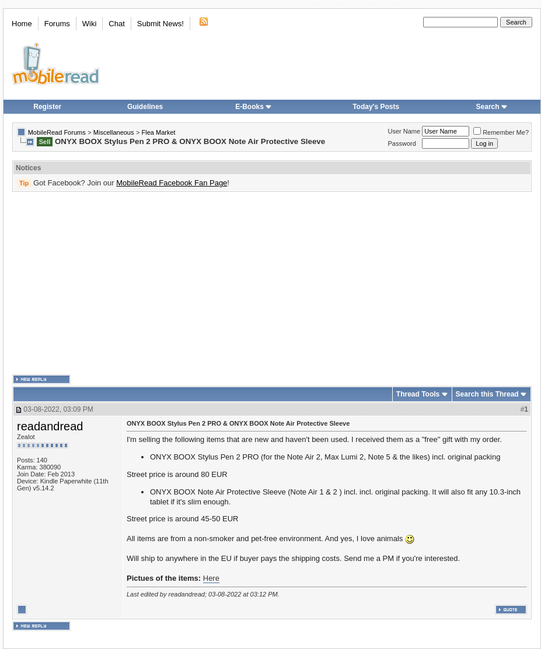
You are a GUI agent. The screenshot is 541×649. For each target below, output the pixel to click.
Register (47, 107)
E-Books (253, 107)
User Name (404, 131)
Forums (57, 23)
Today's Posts (375, 107)
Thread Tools (417, 394)
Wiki (89, 23)
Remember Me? (501, 132)
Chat (116, 23)
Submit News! (160, 23)
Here (211, 578)
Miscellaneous (113, 132)
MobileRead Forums (57, 132)
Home (22, 23)
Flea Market (159, 132)
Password (402, 143)
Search (492, 107)
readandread (50, 426)
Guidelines (145, 107)
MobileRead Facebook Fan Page (171, 182)
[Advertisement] (255, 283)
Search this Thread (487, 394)
